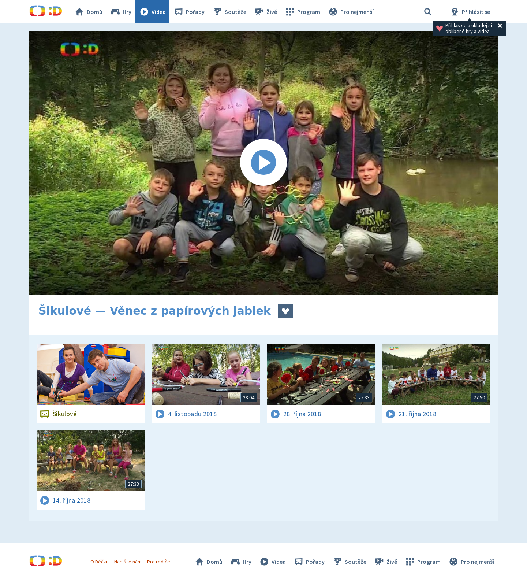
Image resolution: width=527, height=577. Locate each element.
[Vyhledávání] (428, 11)
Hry (120, 11)
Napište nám (127, 561)
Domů (88, 11)
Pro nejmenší (351, 11)
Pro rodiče (158, 561)
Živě (265, 11)
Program (302, 11)
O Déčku (99, 561)
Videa (152, 11)
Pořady (189, 11)
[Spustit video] (263, 163)
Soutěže (229, 11)
